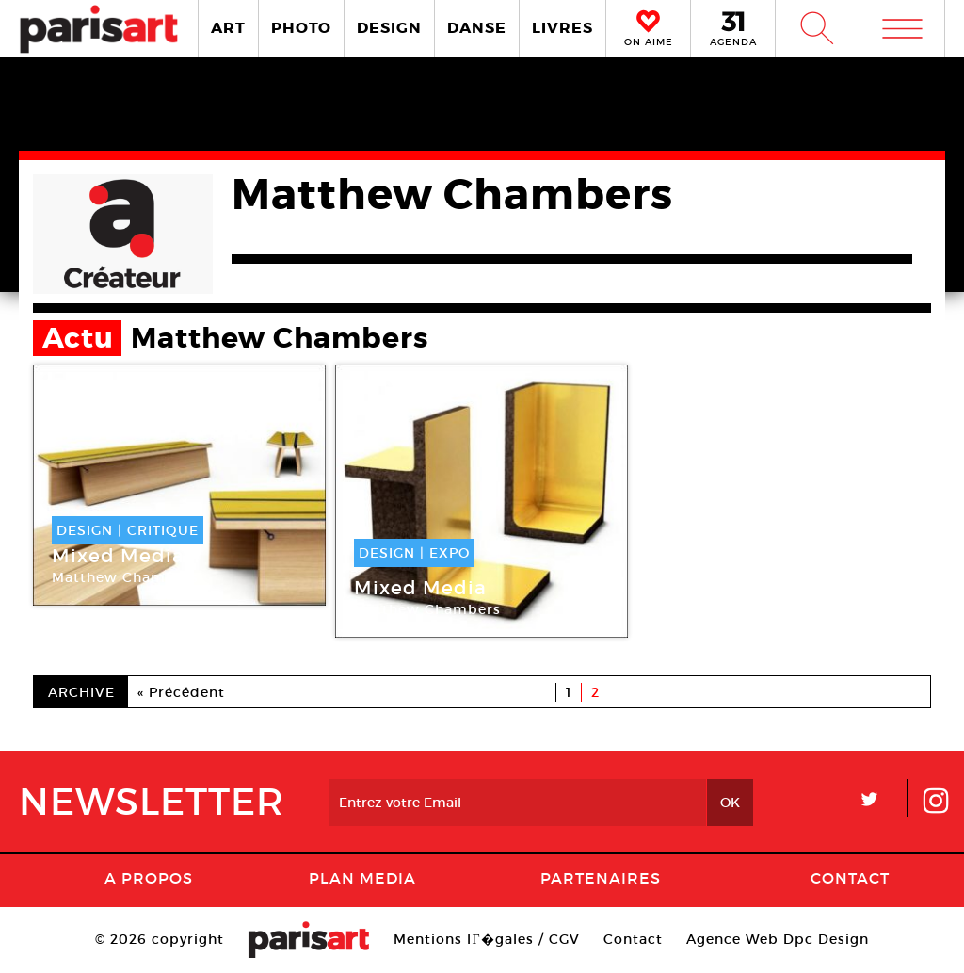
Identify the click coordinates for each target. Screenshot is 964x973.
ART (228, 28)
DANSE (476, 28)
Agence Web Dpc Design (777, 939)
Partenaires (600, 877)
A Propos (148, 877)
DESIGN (389, 28)
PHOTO (301, 28)
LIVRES (562, 28)
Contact (850, 877)
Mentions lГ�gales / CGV (486, 939)
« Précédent (181, 692)
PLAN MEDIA (362, 877)
